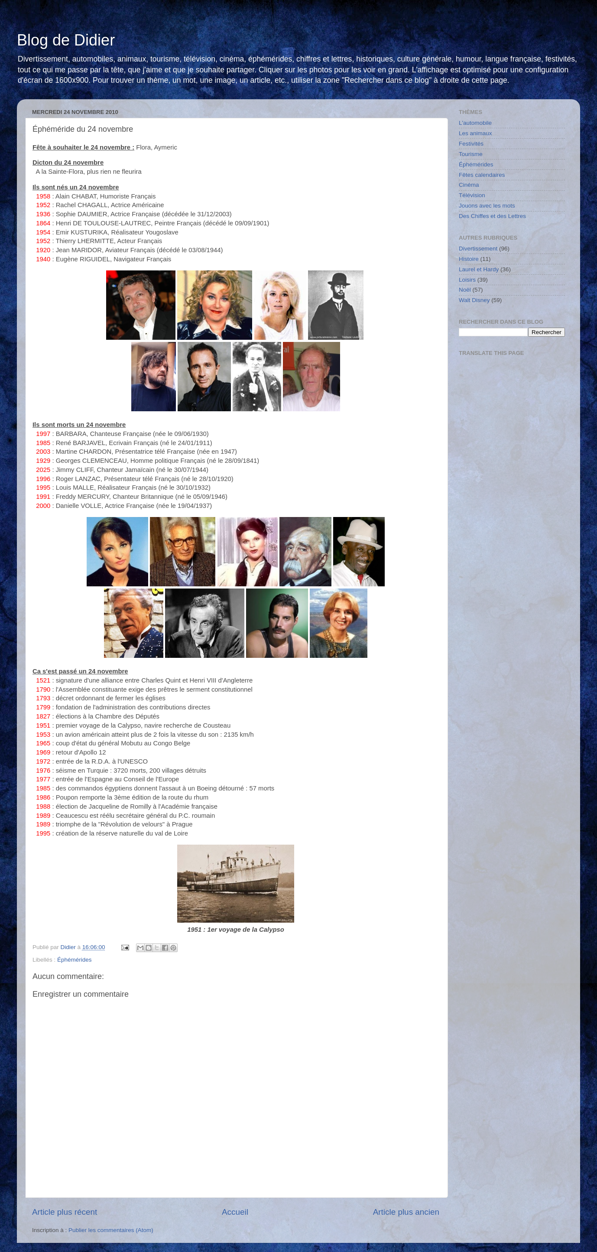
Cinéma (469, 185)
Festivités (471, 143)
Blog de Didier (66, 40)
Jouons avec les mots (487, 205)
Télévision (472, 195)
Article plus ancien (406, 1211)
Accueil (235, 1211)
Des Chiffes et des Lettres (492, 216)
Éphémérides (74, 959)
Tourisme (471, 154)
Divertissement (478, 248)
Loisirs (467, 279)
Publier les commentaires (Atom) (110, 1230)
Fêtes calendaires (482, 175)
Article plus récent (64, 1211)
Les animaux (475, 133)
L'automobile (475, 123)
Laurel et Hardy (479, 269)
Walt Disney (474, 300)
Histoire (469, 259)
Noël (465, 289)
